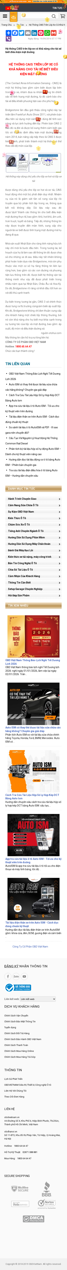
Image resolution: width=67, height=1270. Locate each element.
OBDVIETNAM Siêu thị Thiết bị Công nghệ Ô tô (27, 1085)
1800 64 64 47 (21, 1146)
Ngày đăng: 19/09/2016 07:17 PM (44, 38)
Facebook (7, 976)
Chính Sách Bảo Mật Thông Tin (20, 1021)
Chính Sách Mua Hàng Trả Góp (20, 1057)
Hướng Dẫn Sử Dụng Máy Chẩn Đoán (29, 543)
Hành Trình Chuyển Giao (22, 498)
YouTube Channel (24, 976)
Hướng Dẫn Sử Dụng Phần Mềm (26, 537)
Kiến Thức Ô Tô (17, 518)
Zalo (16, 976)
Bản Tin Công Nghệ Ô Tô (22, 563)
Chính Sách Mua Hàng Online (19, 1051)
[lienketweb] (38, 999)
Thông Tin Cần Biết (19, 582)
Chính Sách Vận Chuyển (16, 1015)
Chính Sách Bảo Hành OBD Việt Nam (22, 1039)
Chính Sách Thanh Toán (16, 1045)
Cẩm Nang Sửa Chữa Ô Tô (23, 505)
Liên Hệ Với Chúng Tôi (15, 1090)
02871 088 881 (30, 1152)
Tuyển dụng (10, 1027)
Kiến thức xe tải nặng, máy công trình (29, 556)
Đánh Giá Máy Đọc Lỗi (20, 550)
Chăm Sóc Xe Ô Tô (19, 524)
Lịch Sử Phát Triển (13, 1079)
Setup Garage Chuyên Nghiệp (25, 589)
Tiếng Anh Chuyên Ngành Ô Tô (26, 531)
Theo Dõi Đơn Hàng (14, 1096)
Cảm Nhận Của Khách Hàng (24, 576)
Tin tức (57, 8)
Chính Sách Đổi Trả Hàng (16, 1033)
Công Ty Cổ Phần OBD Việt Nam (30, 946)
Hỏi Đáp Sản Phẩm (18, 595)
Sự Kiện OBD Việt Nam (21, 511)
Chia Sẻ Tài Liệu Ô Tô (20, 569)
